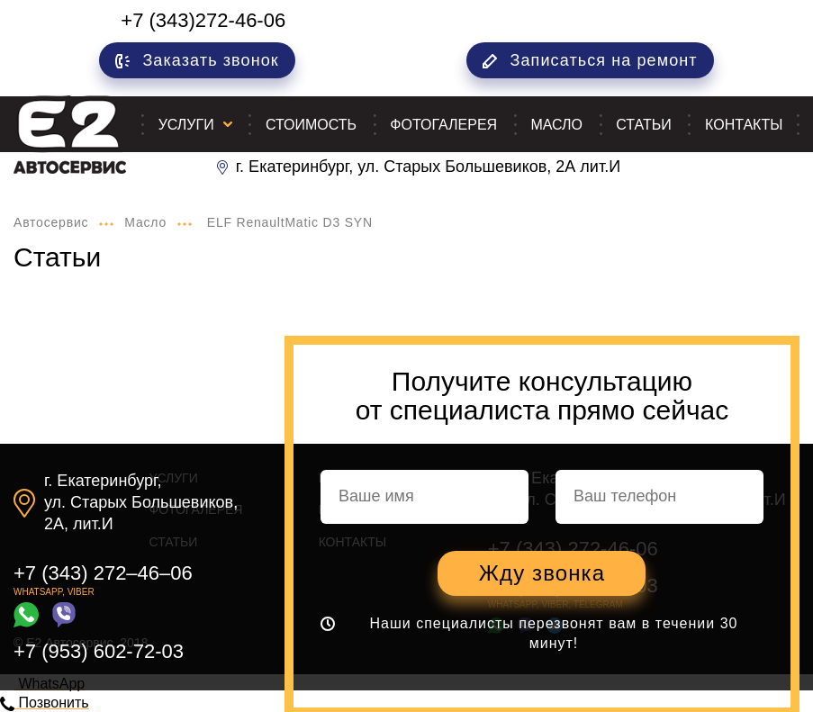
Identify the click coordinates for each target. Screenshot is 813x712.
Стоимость (311, 124)
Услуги (186, 124)
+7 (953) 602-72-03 (99, 651)
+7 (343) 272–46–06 (103, 573)
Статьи (643, 124)
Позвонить (44, 702)
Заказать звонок (197, 60)
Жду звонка (542, 573)
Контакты (743, 124)
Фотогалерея (443, 124)
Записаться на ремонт (590, 60)
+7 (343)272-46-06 (203, 20)
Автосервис (51, 222)
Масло (556, 124)
